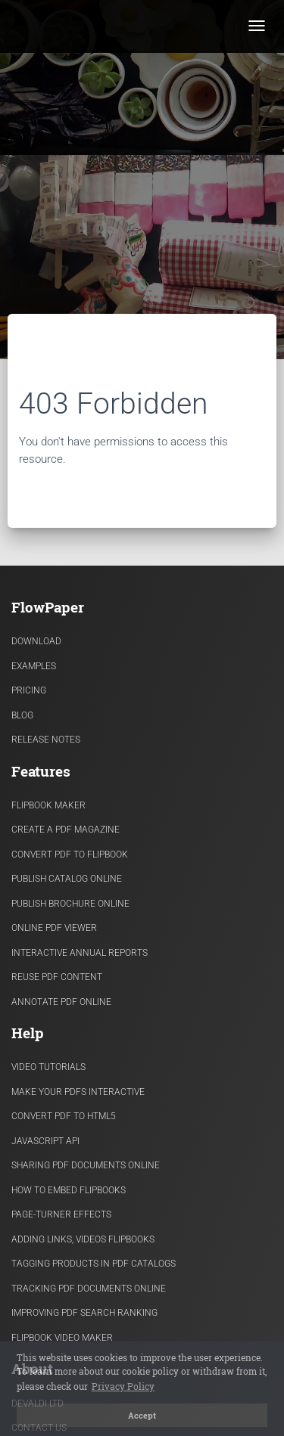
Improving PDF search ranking (84, 1312)
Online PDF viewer (54, 928)
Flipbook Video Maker (62, 1337)
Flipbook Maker (48, 805)
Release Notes (45, 739)
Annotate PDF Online (61, 1002)
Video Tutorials (48, 1067)
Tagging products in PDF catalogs (93, 1263)
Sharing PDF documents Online (85, 1165)
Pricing (28, 690)
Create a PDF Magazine (65, 829)
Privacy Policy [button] (123, 1386)
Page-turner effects (61, 1214)
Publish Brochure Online (70, 903)
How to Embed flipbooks (68, 1190)
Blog (22, 715)
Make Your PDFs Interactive (78, 1092)
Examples (33, 666)
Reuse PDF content (56, 977)
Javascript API (45, 1141)
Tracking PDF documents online (88, 1288)
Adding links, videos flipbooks (82, 1239)
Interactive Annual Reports (79, 953)
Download (36, 641)
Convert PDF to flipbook (69, 854)
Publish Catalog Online (66, 878)
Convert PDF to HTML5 (63, 1116)
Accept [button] (142, 1415)
